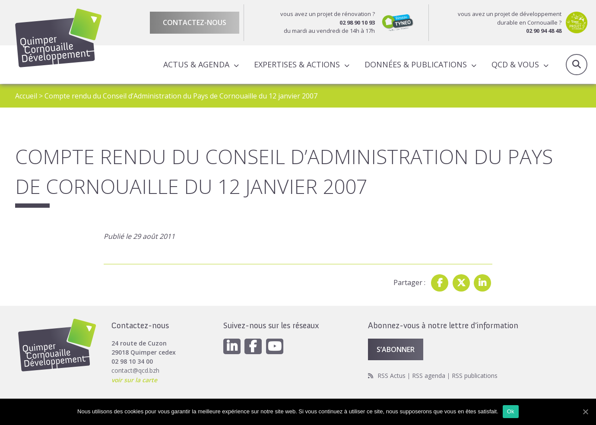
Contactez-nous (194, 22)
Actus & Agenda (196, 64)
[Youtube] (275, 346)
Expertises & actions (297, 64)
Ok (510, 411)
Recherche (576, 64)
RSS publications (475, 375)
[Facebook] (253, 346)
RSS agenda (428, 375)
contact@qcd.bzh (135, 370)
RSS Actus (391, 375)
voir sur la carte (134, 379)
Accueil (26, 96)
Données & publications (416, 64)
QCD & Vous (515, 64)
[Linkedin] (232, 346)
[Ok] (585, 411)
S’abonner (396, 349)
